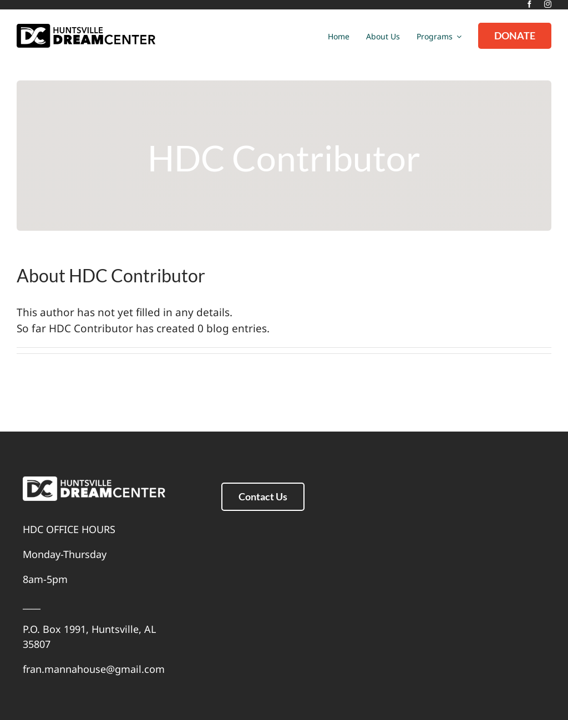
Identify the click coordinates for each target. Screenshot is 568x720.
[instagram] (547, 4)
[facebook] (529, 4)
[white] (94, 481)
